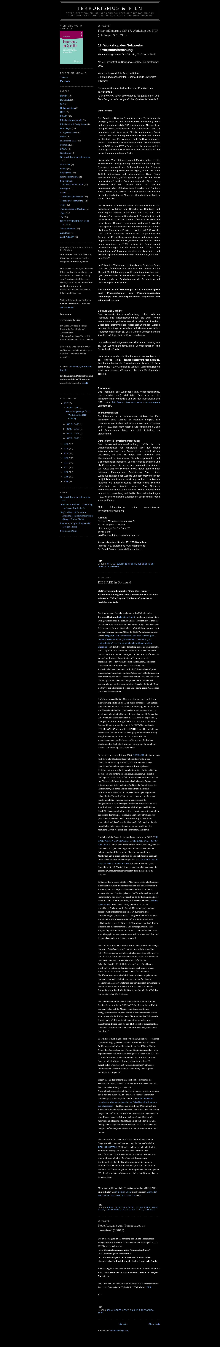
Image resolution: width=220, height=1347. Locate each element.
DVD (62, 112)
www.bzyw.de (66, 307)
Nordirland (65, 164)
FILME (110, 1207)
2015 (66, 448)
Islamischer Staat (147, 1207)
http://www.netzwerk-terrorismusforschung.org (136, 402)
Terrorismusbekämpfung (71, 200)
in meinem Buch (123, 1191)
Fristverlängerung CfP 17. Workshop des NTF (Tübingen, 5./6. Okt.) (128, 33)
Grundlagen (65, 128)
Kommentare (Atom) (119, 1330)
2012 (66, 462)
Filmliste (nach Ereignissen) (73, 124)
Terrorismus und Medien (120, 1210)
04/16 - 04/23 (73, 424)
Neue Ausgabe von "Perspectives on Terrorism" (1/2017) (121, 1228)
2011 (66, 467)
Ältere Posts (154, 1324)
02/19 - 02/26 (73, 433)
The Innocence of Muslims (72, 209)
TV (61, 217)
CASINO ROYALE (107, 1147)
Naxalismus (65, 153)
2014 (66, 453)
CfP (109, 564)
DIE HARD (138, 755)
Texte (139, 1210)
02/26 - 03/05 (73, 429)
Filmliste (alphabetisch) (71, 120)
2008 (66, 481)
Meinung (64, 144)
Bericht (63, 95)
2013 (66, 458)
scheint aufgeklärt (126, 617)
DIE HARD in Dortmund (114, 582)
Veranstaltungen (108, 567)
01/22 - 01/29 (73, 438)
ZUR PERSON (67, 237)
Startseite (123, 1324)
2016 (66, 444)
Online (134, 1310)
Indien (63, 136)
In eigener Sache (125, 1207)
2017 (66, 403)
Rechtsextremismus (69, 176)
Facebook (65, 81)
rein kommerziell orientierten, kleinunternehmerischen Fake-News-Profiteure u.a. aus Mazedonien (128, 1102)
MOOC (63, 148)
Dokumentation (67, 108)
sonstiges (64, 188)
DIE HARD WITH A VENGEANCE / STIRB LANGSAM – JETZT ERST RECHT (128, 841)
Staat (101, 1210)
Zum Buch (150, 1210)
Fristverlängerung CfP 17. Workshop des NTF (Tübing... (78, 415)
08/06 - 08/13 (73, 407)
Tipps (101, 1313)
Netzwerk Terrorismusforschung (133, 564)
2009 (66, 476)
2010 (66, 472)
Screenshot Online (68, 530)
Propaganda (146, 1310)
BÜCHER (65, 99)
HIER (148, 1287)
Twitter (64, 77)
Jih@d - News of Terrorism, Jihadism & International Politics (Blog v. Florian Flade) (76, 515)
